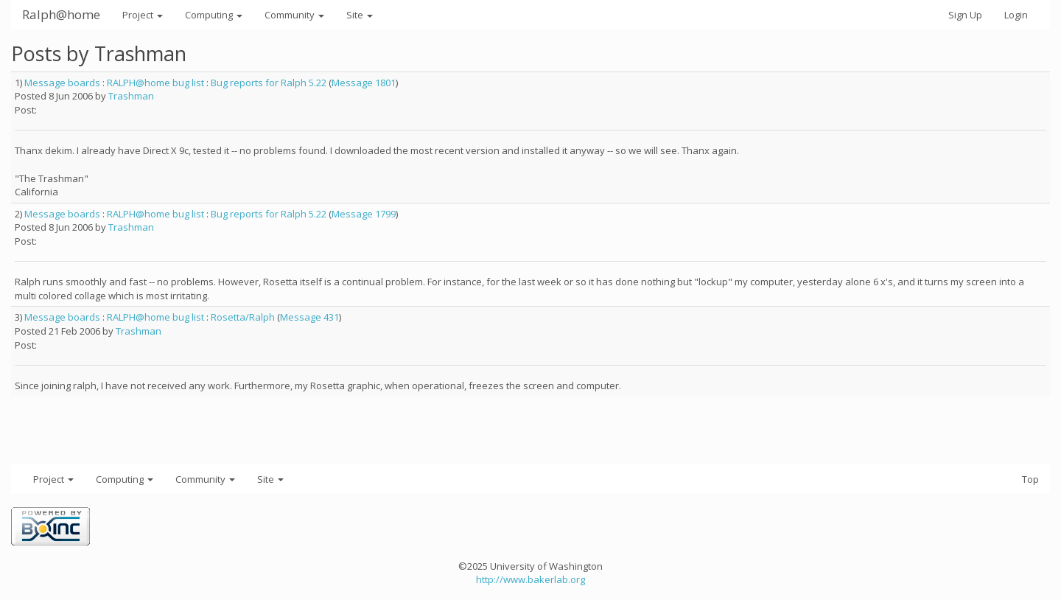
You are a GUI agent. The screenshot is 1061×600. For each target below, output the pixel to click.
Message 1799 (364, 213)
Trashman (131, 95)
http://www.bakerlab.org (530, 579)
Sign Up (965, 14)
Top (1030, 479)
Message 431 (309, 317)
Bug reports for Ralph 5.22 (268, 82)
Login (1016, 14)
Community (294, 14)
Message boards (62, 82)
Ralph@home (61, 14)
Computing (213, 14)
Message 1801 (364, 82)
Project (142, 14)
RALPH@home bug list (155, 82)
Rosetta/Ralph (243, 317)
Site (359, 14)
